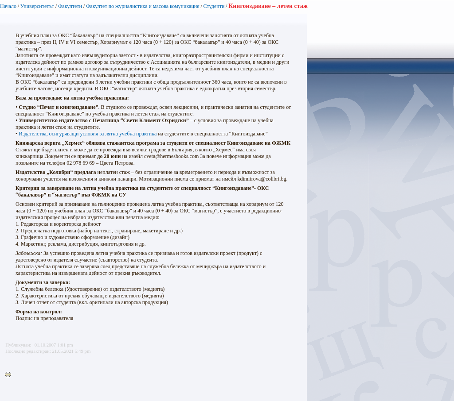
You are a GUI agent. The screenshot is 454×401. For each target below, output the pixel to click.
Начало (8, 6)
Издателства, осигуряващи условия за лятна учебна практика (88, 134)
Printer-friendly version (10, 375)
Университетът (37, 6)
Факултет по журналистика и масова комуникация (143, 6)
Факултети (70, 6)
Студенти (214, 6)
